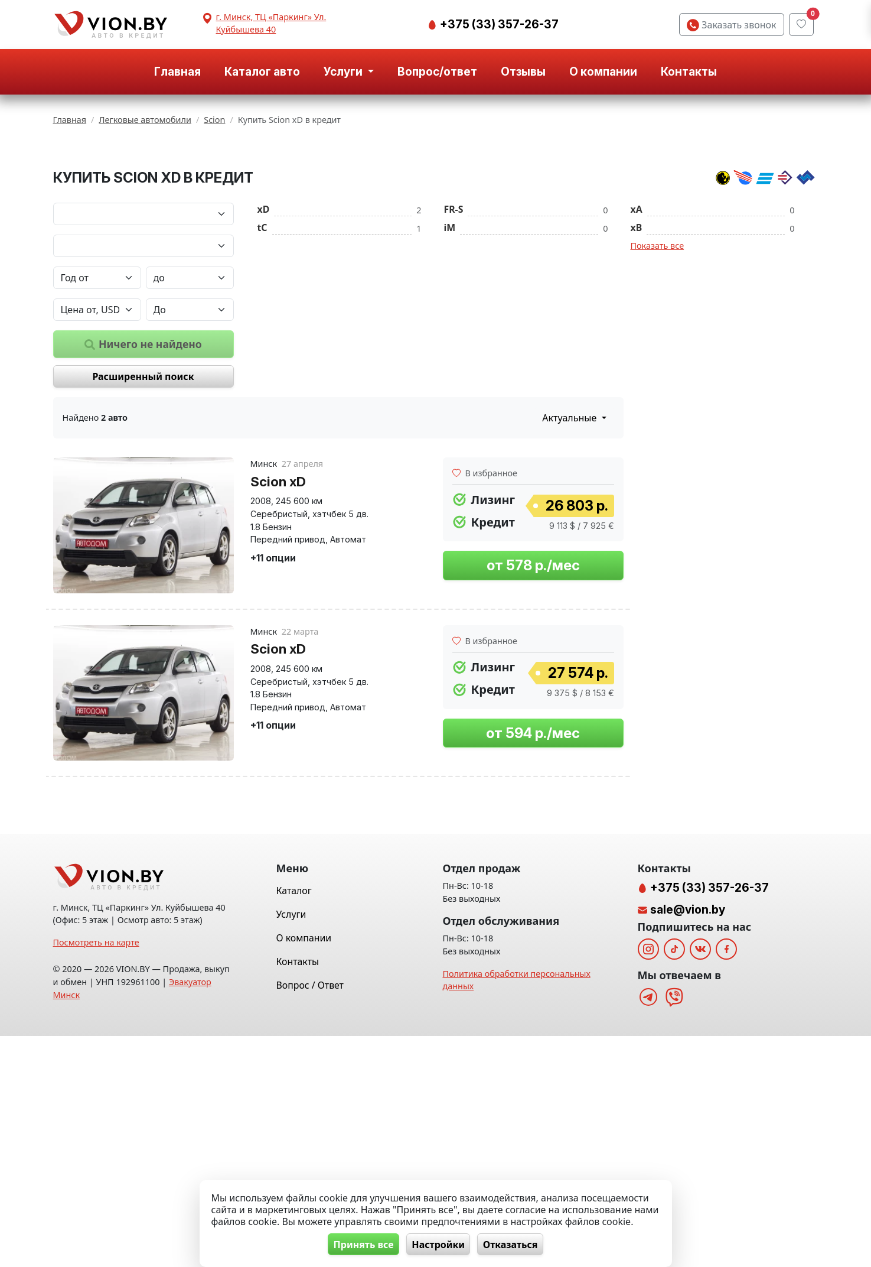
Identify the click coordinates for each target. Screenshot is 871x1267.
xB (636, 374)
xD (263, 355)
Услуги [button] (344, 71)
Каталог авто (262, 71)
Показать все (657, 392)
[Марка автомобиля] (143, 360)
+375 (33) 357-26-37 (498, 24)
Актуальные (570, 564)
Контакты (689, 71)
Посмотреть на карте (96, 1173)
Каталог (294, 1121)
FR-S (454, 355)
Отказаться (514, 1243)
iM (450, 374)
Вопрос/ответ (437, 71)
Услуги (291, 1145)
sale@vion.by (687, 1140)
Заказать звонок (731, 24)
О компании (603, 71)
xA (636, 355)
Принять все (359, 1243)
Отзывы (523, 71)
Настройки (438, 1243)
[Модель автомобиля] (143, 392)
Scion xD (278, 628)
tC (262, 374)
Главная (177, 71)
